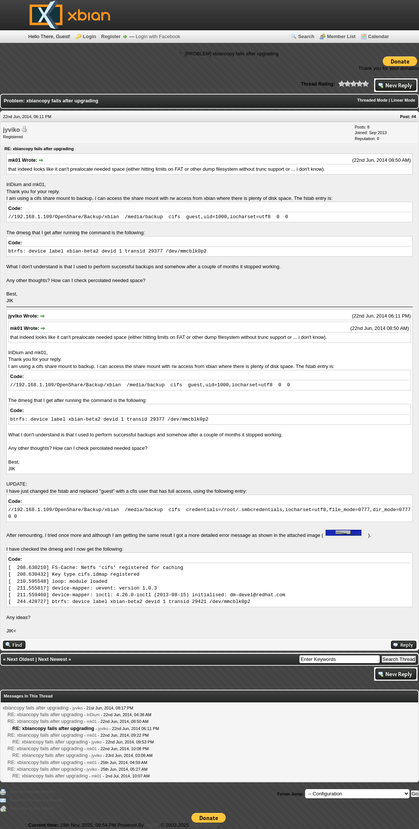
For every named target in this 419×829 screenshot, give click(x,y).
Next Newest (52, 659)
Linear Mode (403, 100)
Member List (341, 36)
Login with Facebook (158, 36)
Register (111, 36)
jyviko (11, 130)
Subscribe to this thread (31, 808)
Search (306, 36)
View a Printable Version (32, 791)
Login (89, 36)
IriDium (93, 714)
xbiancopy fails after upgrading (35, 708)
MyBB (151, 825)
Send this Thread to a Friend (36, 800)
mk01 (92, 721)
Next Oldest (20, 659)
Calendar (378, 36)
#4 (414, 116)
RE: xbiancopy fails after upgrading (45, 714)
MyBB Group (204, 825)
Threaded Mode (372, 100)
